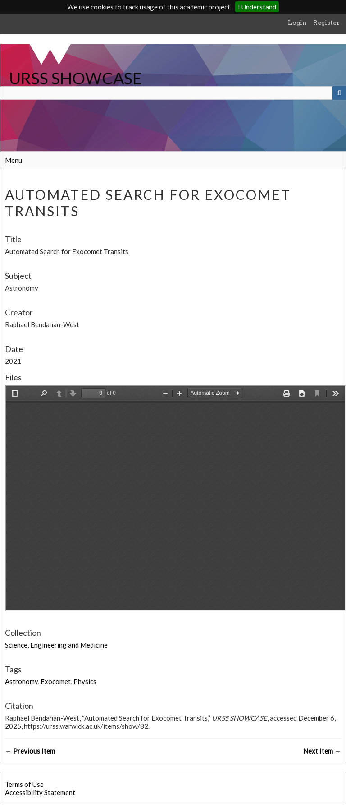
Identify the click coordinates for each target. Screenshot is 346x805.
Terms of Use (24, 784)
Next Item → (322, 751)
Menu (13, 160)
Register (326, 22)
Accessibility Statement (40, 792)
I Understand (257, 7)
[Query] (173, 93)
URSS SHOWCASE (75, 78)
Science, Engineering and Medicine (56, 645)
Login (297, 22)
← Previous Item (30, 751)
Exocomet (56, 681)
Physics (84, 681)
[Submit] (339, 93)
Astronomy (21, 681)
